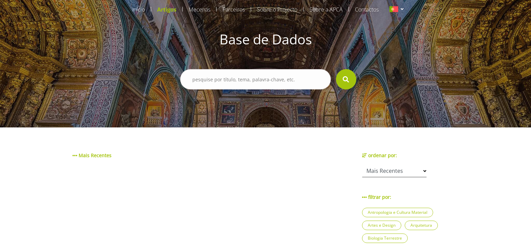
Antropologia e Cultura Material (397, 212)
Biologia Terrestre (385, 238)
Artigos (166, 9)
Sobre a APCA (326, 9)
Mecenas (199, 9)
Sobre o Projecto (277, 9)
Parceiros (233, 9)
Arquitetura (421, 225)
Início (138, 9)
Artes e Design (382, 225)
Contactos (367, 9)
